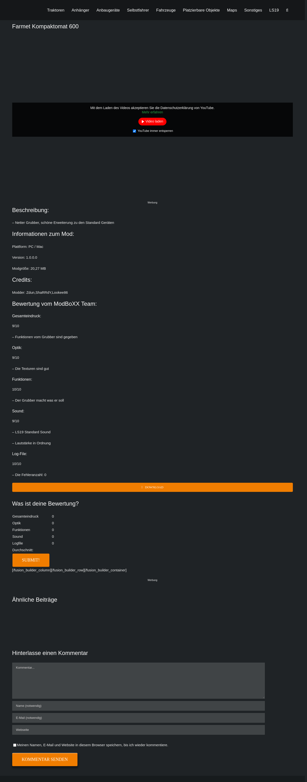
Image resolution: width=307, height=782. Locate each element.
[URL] (138, 730)
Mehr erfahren (152, 112)
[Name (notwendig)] (138, 706)
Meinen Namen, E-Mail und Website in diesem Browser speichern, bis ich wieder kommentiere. (92, 745)
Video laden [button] (154, 121)
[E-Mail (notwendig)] (138, 718)
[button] (287, 10)
